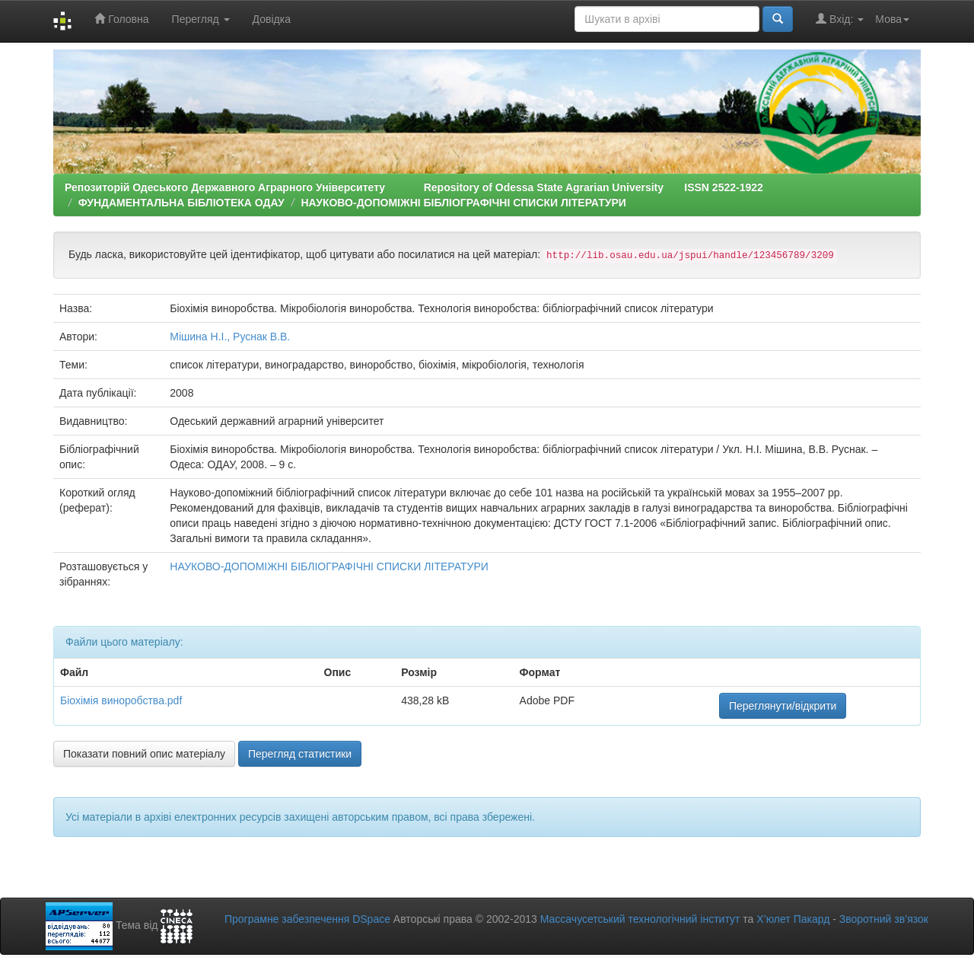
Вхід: (840, 18)
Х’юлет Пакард (792, 919)
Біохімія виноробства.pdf (121, 700)
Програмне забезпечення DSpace (307, 919)
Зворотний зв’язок (883, 919)
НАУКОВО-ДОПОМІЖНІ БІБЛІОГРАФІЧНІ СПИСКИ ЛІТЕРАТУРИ (463, 202)
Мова (892, 19)
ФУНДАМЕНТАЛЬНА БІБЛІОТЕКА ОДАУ (181, 202)
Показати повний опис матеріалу (144, 754)
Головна (121, 18)
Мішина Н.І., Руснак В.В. (230, 336)
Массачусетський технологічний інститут (640, 919)
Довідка (272, 19)
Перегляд (201, 19)
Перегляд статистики (300, 754)
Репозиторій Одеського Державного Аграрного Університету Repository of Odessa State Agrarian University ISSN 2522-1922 (414, 187)
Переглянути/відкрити (783, 706)
